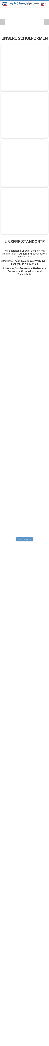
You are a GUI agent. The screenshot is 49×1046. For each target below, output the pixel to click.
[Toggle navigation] (46, 9)
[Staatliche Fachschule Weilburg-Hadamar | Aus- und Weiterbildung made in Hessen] (23, 3)
